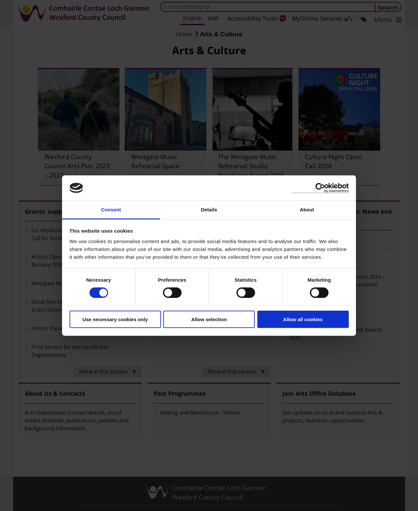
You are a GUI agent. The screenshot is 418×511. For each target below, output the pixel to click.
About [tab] (307, 209)
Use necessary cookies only (115, 319)
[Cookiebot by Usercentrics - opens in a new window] (320, 188)
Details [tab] (209, 209)
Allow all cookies (303, 319)
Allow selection (209, 319)
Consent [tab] (111, 209)
